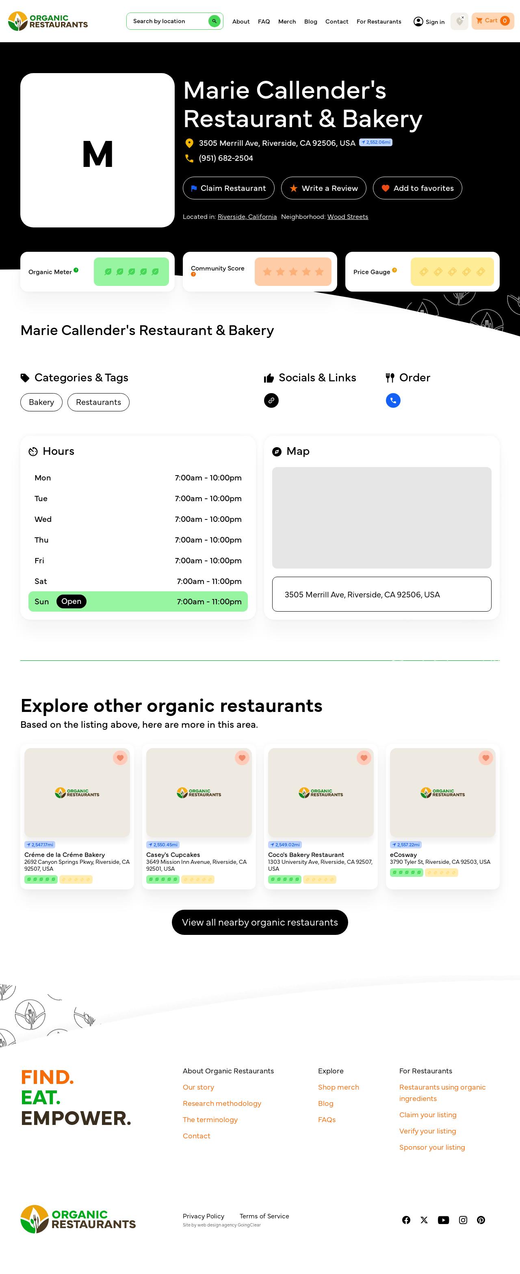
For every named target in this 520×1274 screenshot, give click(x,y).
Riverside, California (247, 216)
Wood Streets (347, 216)
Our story (198, 1086)
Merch (287, 21)
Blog (310, 21)
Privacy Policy (203, 1215)
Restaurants (98, 401)
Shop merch (338, 1086)
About (241, 21)
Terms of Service (264, 1215)
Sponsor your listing (432, 1147)
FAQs (327, 1119)
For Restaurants (379, 21)
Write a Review (324, 187)
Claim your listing (428, 1114)
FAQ (264, 21)
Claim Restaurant (228, 187)
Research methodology (222, 1103)
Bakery (41, 401)
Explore (331, 1070)
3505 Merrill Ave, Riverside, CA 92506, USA (362, 593)
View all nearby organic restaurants (260, 921)
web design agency (217, 1224)
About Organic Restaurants (228, 1070)
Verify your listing (427, 1130)
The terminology (210, 1119)
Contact (337, 21)
